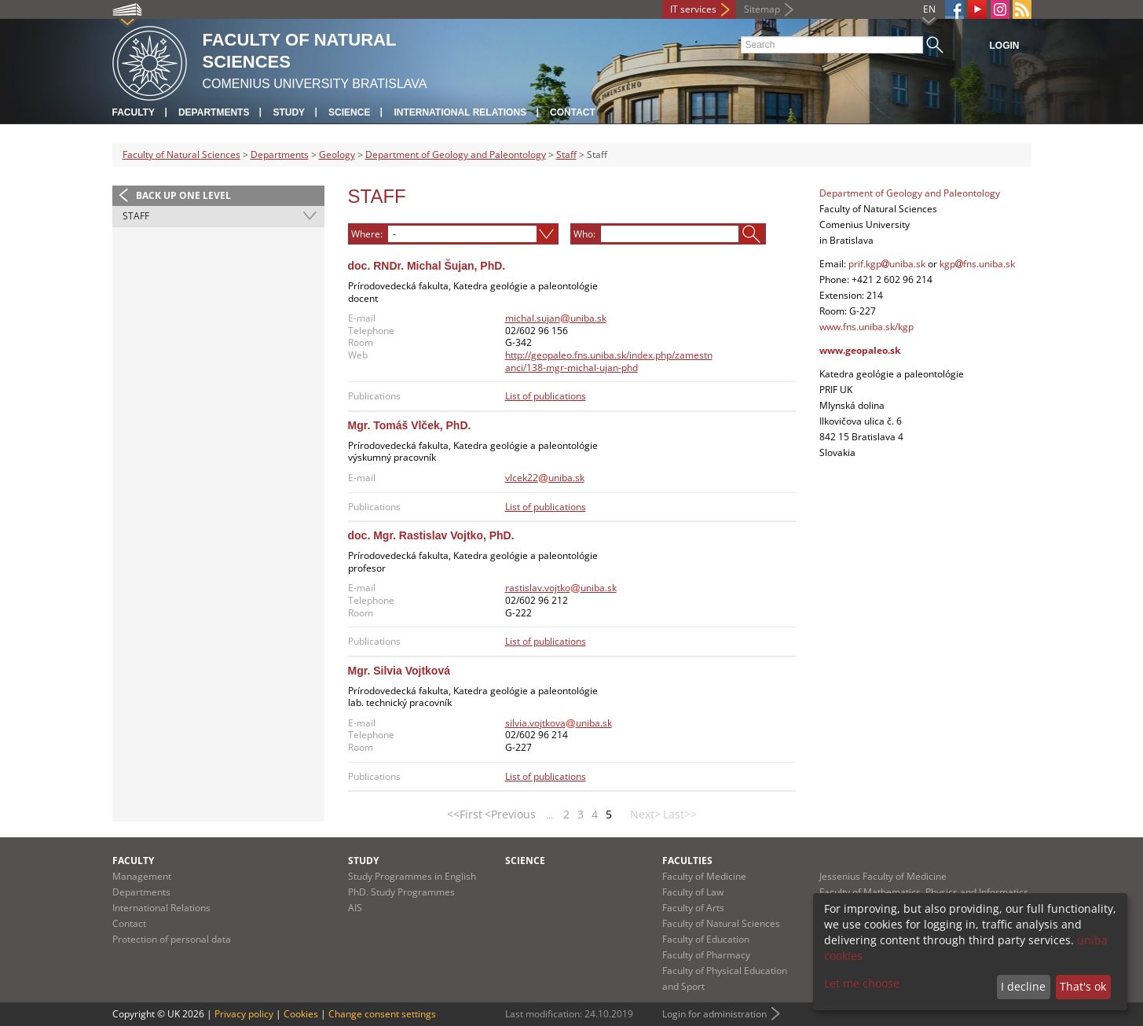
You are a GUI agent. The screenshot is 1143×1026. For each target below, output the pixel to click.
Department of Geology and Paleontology (455, 154)
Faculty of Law (693, 892)
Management (141, 876)
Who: (584, 233)
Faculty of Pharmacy (706, 955)
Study (289, 112)
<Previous (510, 814)
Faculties (687, 860)
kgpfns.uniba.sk (977, 263)
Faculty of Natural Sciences (181, 154)
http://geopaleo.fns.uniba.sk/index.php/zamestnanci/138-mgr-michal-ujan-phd (609, 361)
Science (349, 112)
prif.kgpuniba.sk (886, 263)
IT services (693, 9)
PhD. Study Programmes (401, 892)
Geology (337, 154)
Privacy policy (243, 1013)
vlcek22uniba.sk (544, 477)
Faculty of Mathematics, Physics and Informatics (923, 892)
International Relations (460, 112)
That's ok (1083, 986)
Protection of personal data (171, 939)
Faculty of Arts (693, 907)
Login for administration (714, 1013)
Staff (566, 154)
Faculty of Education (705, 939)
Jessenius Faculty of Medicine (883, 876)
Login (1005, 45)
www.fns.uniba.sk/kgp (866, 326)
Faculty (133, 112)
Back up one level (183, 195)
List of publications (545, 396)
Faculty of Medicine (704, 876)
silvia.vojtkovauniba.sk (558, 723)
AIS (355, 907)
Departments (213, 112)
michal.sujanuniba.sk (555, 318)
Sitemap (762, 9)
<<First (464, 814)
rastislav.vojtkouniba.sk (561, 587)
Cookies (301, 1013)
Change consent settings (382, 1013)
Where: (367, 233)
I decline (1023, 986)
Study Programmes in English (412, 876)
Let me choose (861, 983)
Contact (572, 112)
